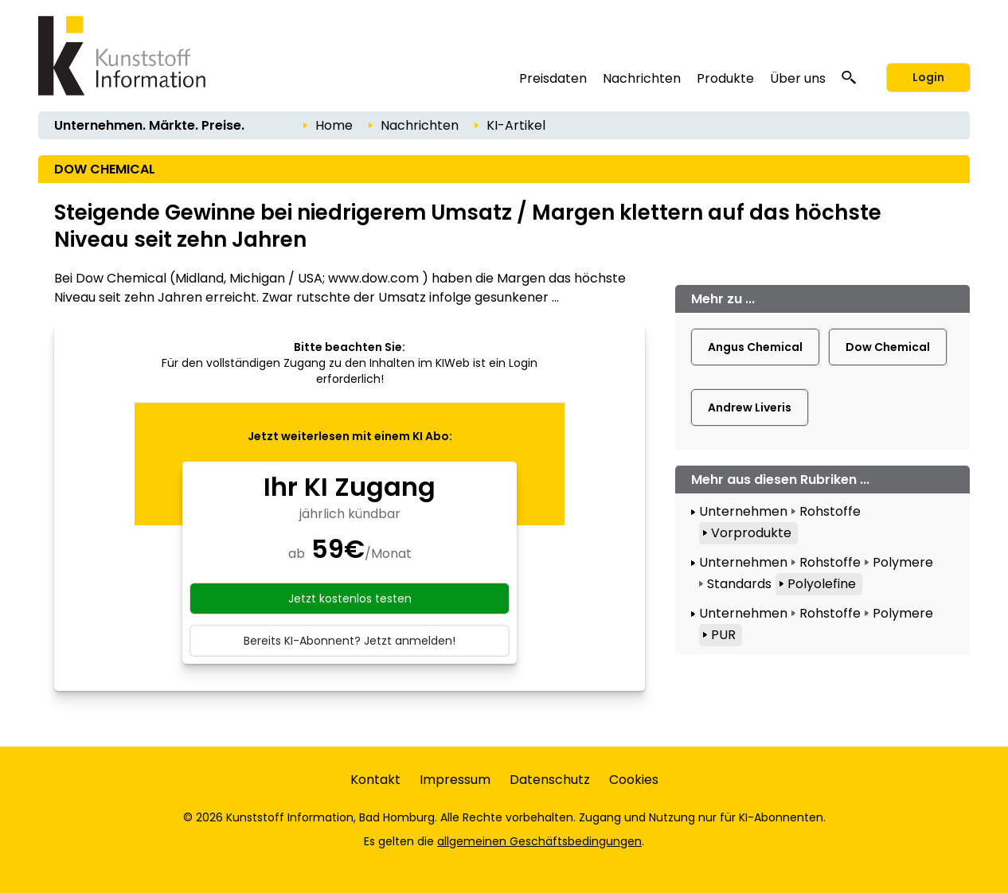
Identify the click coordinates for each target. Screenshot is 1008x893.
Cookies (633, 779)
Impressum (455, 779)
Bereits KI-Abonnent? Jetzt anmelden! (349, 641)
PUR (723, 635)
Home (334, 125)
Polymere (903, 562)
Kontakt (375, 779)
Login (928, 77)
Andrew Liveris (749, 407)
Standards (739, 584)
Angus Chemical (755, 347)
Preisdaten (553, 78)
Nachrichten (642, 78)
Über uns (798, 78)
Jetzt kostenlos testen (350, 598)
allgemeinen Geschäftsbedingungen (539, 841)
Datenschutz (550, 779)
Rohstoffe (830, 511)
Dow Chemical (888, 347)
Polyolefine (821, 584)
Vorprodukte (751, 533)
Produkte (725, 78)
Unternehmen (743, 511)
